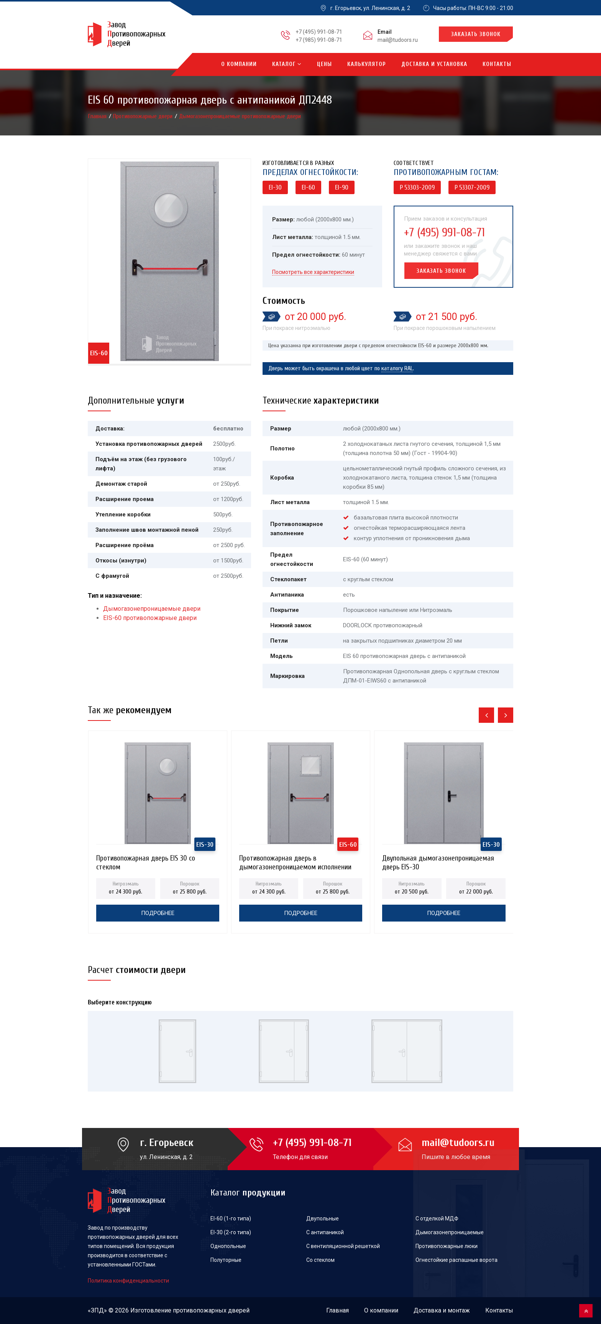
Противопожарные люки (446, 1246)
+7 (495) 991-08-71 (319, 32)
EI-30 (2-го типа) (230, 1232)
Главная (98, 116)
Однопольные (228, 1246)
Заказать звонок (476, 34)
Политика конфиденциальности (128, 1281)
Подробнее (157, 913)
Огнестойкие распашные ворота (456, 1260)
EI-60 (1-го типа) (230, 1218)
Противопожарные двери (143, 116)
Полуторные (225, 1260)
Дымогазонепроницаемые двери (151, 608)
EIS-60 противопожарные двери (150, 618)
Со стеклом (320, 1260)
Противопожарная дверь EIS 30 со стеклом (145, 860)
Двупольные (322, 1218)
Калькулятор (366, 64)
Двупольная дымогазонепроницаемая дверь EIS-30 (438, 860)
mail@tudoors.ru (398, 40)
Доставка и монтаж (442, 1310)
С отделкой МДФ (436, 1218)
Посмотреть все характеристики (313, 272)
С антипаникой (325, 1232)
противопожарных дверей (211, 1310)
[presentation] (486, 715)
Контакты (497, 64)
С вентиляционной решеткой (343, 1246)
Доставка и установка (434, 64)
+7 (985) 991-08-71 (319, 40)
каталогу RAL (397, 368)
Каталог (287, 64)
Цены (324, 64)
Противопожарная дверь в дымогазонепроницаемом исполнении (295, 860)
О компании (239, 64)
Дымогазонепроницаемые (449, 1232)
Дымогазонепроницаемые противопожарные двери (240, 116)
